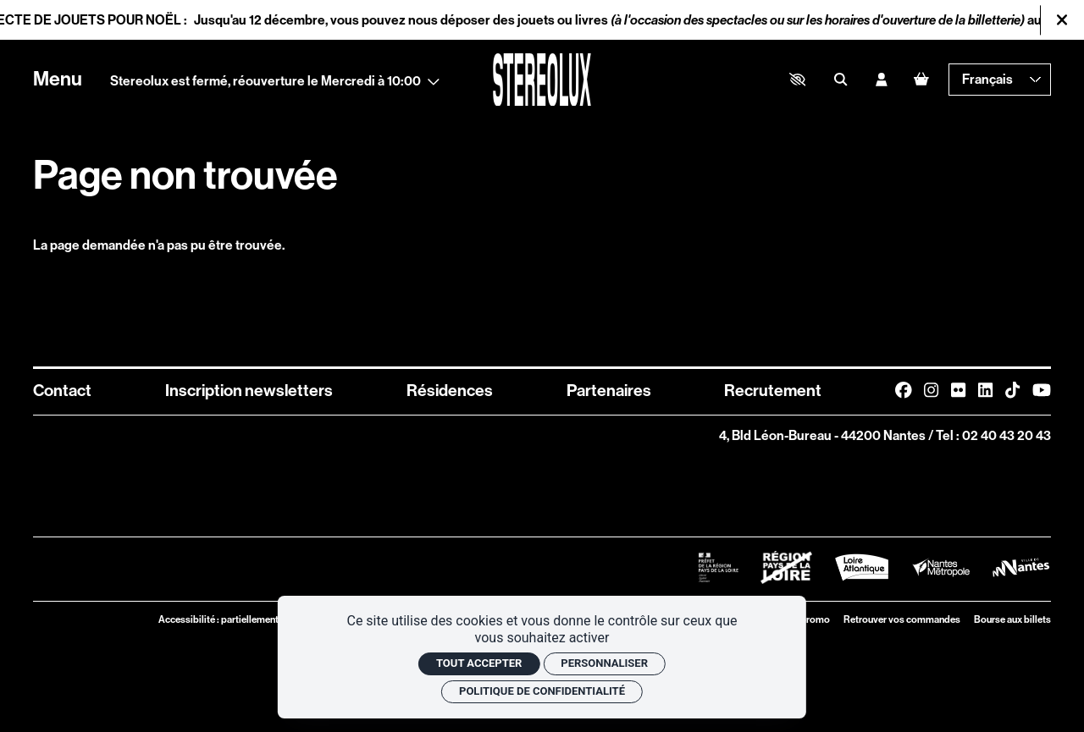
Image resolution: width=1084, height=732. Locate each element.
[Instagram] (931, 390)
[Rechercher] (840, 79)
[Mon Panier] (921, 79)
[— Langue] (999, 79)
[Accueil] (542, 80)
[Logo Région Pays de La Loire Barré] (786, 567)
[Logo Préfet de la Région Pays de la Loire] (718, 567)
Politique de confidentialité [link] (542, 691)
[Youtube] (1041, 390)
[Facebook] (903, 390)
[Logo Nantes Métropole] (941, 567)
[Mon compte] (881, 79)
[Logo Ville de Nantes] (1021, 567)
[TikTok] (1012, 390)
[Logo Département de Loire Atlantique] (862, 567)
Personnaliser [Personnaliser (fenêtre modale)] (604, 663)
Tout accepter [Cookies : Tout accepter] (479, 663)
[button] (797, 79)
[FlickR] (958, 390)
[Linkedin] (985, 390)
